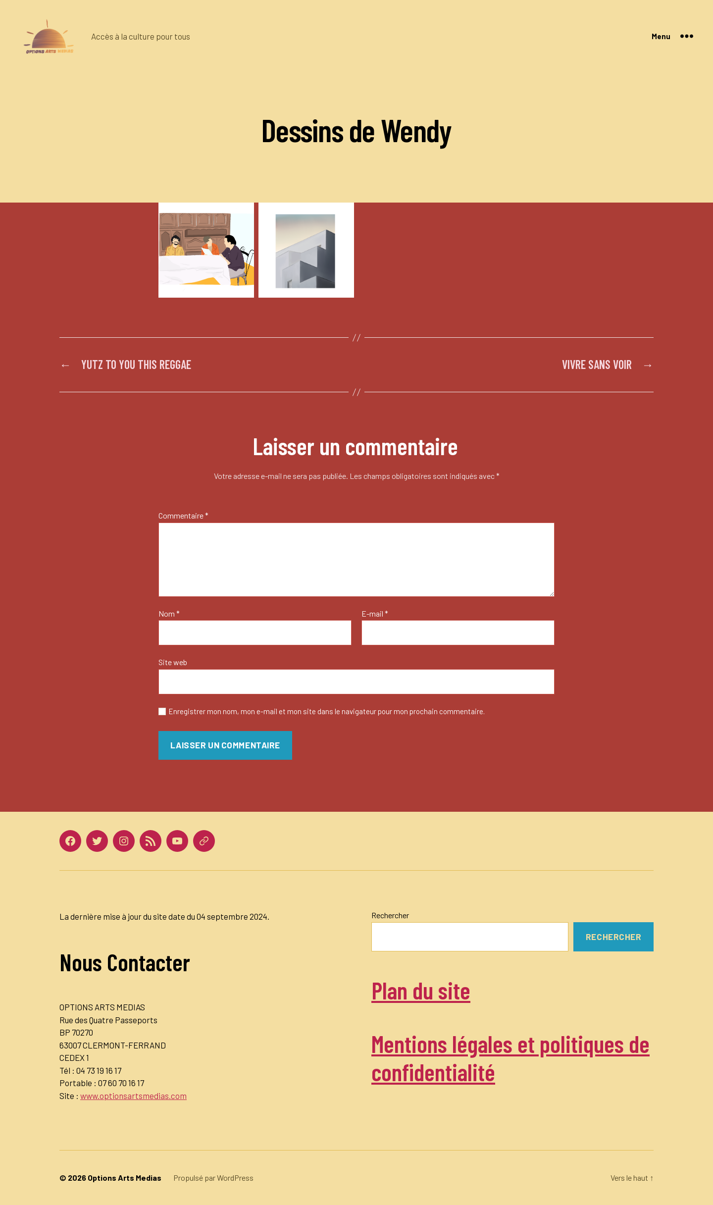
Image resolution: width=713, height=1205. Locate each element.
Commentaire (183, 515)
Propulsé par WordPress (213, 1177)
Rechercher (390, 915)
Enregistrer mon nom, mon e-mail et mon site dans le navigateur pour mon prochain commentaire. (326, 711)
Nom (169, 613)
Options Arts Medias (124, 1177)
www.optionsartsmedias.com (133, 1095)
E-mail (374, 613)
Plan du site (420, 990)
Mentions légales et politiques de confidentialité (510, 1058)
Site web (172, 662)
